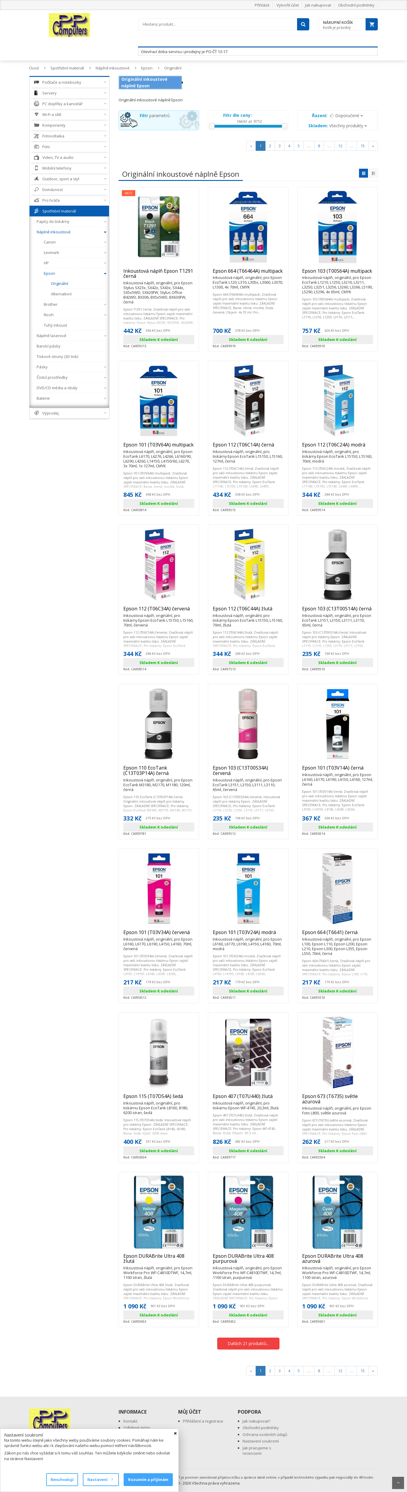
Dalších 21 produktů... (248, 1343)
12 (340, 145)
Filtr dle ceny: (237, 115)
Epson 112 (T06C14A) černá (248, 447)
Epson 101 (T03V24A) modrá (248, 935)
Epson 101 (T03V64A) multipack (158, 447)
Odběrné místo (136, 1427)
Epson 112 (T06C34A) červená (158, 611)
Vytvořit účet (287, 5)
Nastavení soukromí (261, 1441)
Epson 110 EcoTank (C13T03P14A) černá (158, 772)
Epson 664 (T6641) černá (337, 935)
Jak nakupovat (318, 5)
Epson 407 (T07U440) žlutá (248, 1099)
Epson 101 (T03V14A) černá (337, 770)
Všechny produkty (337, 125)
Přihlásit (262, 5)
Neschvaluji (62, 1479)
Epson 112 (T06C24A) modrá (337, 447)
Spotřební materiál (67, 68)
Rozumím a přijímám (148, 1479)
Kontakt (130, 1421)
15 (363, 145)
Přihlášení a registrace (203, 1421)
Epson (147, 68)
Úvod (34, 68)
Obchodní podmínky (356, 5)
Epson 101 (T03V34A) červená (158, 935)
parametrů (155, 115)
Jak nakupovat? (256, 1421)
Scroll (398, 1483)
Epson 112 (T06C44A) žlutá (248, 611)
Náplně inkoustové (113, 68)
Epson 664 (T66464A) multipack (248, 274)
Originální (172, 68)
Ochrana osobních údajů (265, 1434)
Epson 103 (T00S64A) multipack (337, 274)
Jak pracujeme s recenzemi (257, 1450)
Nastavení (100, 1479)
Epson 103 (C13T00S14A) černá (337, 611)
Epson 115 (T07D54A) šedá (158, 1099)
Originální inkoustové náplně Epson (144, 82)
